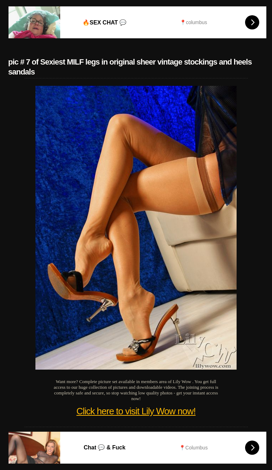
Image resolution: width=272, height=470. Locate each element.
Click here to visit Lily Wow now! (136, 411)
